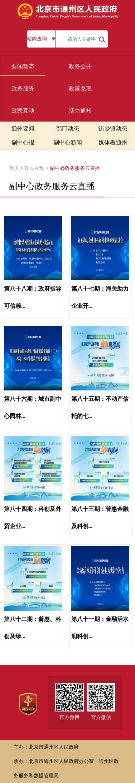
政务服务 (22, 88)
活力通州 (80, 111)
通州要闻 (22, 128)
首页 (14, 168)
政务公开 (80, 66)
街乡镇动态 (112, 128)
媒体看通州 (112, 142)
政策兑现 (80, 88)
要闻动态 (22, 66)
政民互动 (22, 111)
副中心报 (22, 142)
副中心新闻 (67, 142)
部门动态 (67, 128)
